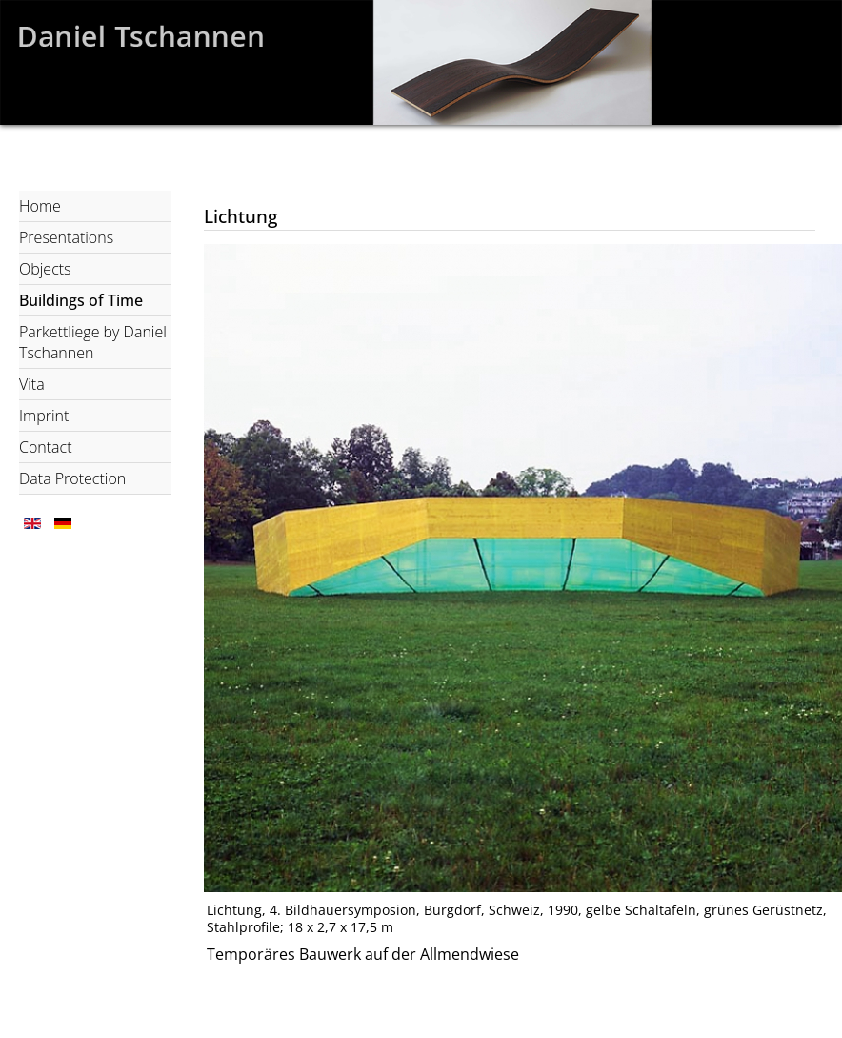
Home (40, 205)
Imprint (44, 415)
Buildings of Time (81, 300)
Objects (45, 268)
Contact (45, 447)
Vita (32, 384)
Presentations (66, 237)
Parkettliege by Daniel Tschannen (93, 342)
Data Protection (72, 478)
